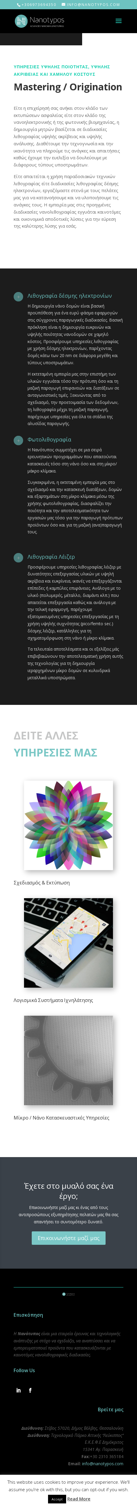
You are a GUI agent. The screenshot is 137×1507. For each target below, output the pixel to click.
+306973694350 (39, 4)
